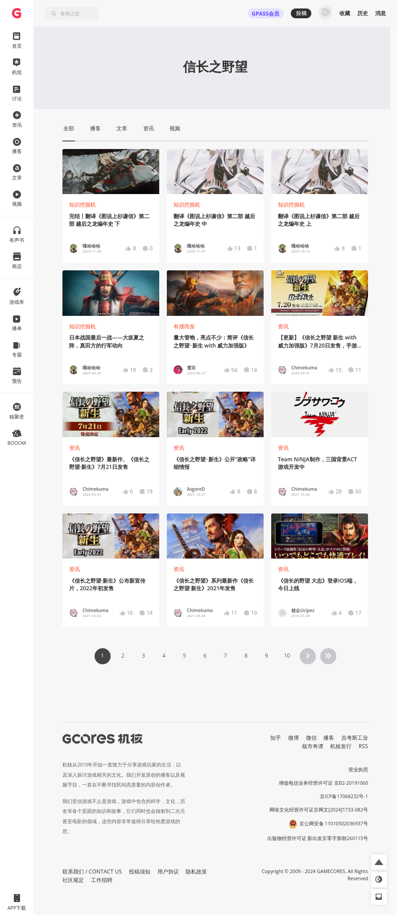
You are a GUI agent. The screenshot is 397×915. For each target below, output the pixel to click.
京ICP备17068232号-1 (344, 796)
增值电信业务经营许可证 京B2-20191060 (323, 783)
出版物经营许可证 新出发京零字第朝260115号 (317, 838)
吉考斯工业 (354, 737)
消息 (380, 13)
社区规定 (73, 880)
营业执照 (358, 769)
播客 (328, 737)
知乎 (275, 737)
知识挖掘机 (82, 204)
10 (287, 655)
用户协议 (168, 871)
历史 (362, 13)
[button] (379, 862)
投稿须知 (139, 871)
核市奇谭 (312, 746)
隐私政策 (196, 871)
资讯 (283, 326)
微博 (293, 737)
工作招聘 (101, 880)
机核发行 (341, 746)
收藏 (344, 13)
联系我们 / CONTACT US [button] (92, 871)
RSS (363, 746)
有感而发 (184, 326)
